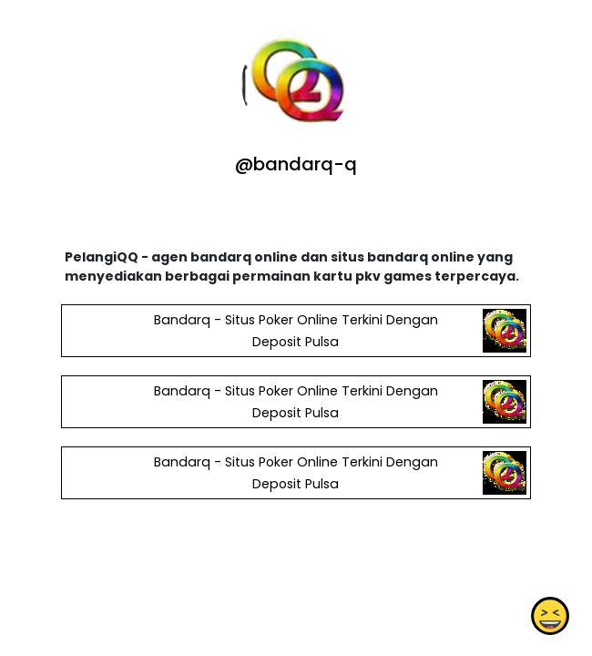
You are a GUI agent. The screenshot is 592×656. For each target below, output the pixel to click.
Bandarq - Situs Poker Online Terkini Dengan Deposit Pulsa (296, 331)
